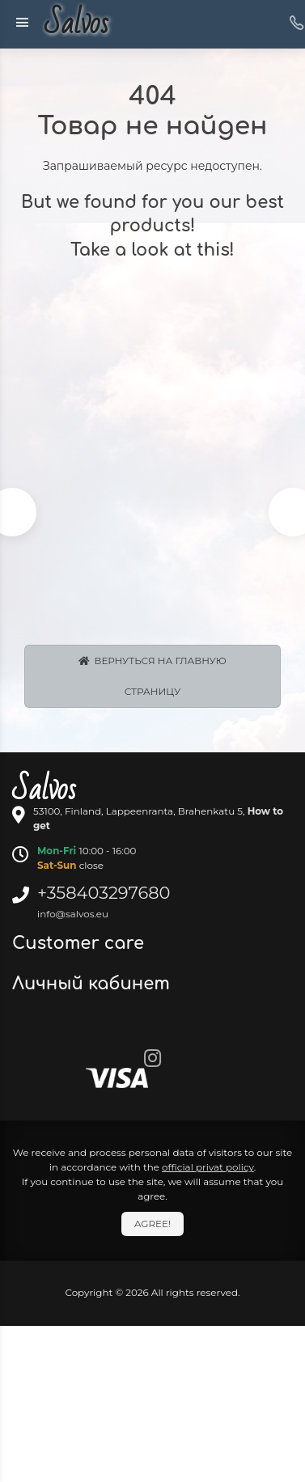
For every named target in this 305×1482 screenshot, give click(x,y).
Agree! (152, 1223)
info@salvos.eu (72, 914)
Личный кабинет (93, 983)
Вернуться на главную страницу (152, 675)
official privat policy (208, 1167)
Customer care (80, 943)
